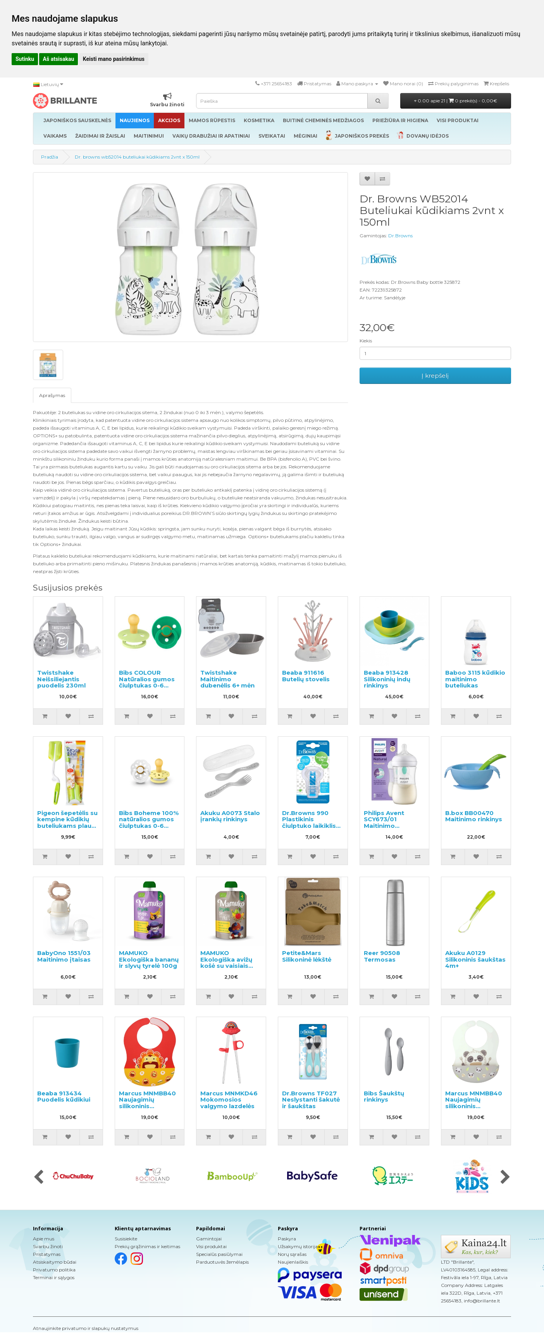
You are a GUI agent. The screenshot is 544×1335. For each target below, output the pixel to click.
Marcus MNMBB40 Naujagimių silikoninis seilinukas (147, 1103)
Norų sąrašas (292, 1254)
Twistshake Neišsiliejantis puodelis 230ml (61, 679)
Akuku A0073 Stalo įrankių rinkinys (230, 816)
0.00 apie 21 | (455, 101)
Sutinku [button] (24, 59)
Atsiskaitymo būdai (54, 1262)
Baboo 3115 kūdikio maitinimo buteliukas (475, 679)
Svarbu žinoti (48, 1246)
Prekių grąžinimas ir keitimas (147, 1246)
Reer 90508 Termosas (382, 956)
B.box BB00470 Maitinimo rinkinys (473, 816)
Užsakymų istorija (298, 1246)
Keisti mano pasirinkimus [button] (114, 59)
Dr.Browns (400, 235)
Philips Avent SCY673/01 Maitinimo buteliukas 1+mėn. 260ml (391, 825)
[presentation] (38, 1177)
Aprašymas (52, 395)
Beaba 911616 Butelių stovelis (306, 676)
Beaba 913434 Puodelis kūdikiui (63, 1097)
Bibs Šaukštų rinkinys (384, 1097)
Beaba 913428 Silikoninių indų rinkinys (387, 679)
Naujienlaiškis (293, 1262)
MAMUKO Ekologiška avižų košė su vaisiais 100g (226, 962)
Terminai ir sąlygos (53, 1277)
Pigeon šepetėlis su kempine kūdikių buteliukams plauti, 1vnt (67, 822)
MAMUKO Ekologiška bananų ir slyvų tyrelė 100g (149, 959)
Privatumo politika (54, 1270)
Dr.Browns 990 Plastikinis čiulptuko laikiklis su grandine (309, 822)
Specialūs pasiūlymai (219, 1254)
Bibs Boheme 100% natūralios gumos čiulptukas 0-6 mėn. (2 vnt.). (149, 822)
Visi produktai (211, 1246)
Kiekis (366, 341)
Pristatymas (46, 1254)
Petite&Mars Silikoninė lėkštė (306, 956)
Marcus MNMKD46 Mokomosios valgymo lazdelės (229, 1100)
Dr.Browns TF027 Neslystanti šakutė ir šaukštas (311, 1100)
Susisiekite (126, 1239)
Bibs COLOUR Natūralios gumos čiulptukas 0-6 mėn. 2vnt (147, 682)
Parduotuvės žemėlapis (222, 1262)
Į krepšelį (435, 375)
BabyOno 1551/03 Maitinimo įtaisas (64, 956)
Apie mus (43, 1239)
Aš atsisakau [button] (58, 59)
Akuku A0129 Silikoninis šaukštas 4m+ (475, 959)
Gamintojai (209, 1239)
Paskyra (287, 1239)
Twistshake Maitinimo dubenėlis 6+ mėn (227, 679)
